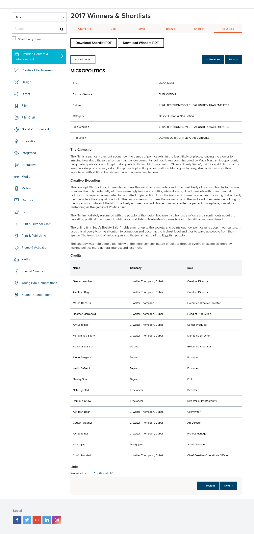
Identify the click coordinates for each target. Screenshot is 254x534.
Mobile (26, 188)
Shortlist (199, 29)
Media (26, 177)
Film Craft (28, 118)
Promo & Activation (35, 247)
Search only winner (30, 39)
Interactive (29, 165)
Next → (232, 59)
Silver (142, 29)
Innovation (29, 141)
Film (25, 106)
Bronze (170, 29)
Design (26, 82)
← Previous (211, 59)
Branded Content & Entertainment (31, 56)
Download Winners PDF (141, 43)
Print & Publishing (34, 236)
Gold (113, 29)
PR (23, 212)
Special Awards (32, 271)
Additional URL (103, 473)
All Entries (228, 29)
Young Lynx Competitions (39, 283)
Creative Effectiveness (37, 70)
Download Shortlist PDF (94, 43)
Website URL (79, 473)
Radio (26, 259)
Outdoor (27, 200)
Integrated (29, 153)
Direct (26, 94)
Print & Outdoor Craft (36, 224)
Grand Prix (84, 29)
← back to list (83, 59)
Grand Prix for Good (35, 129)
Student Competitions (37, 295)
